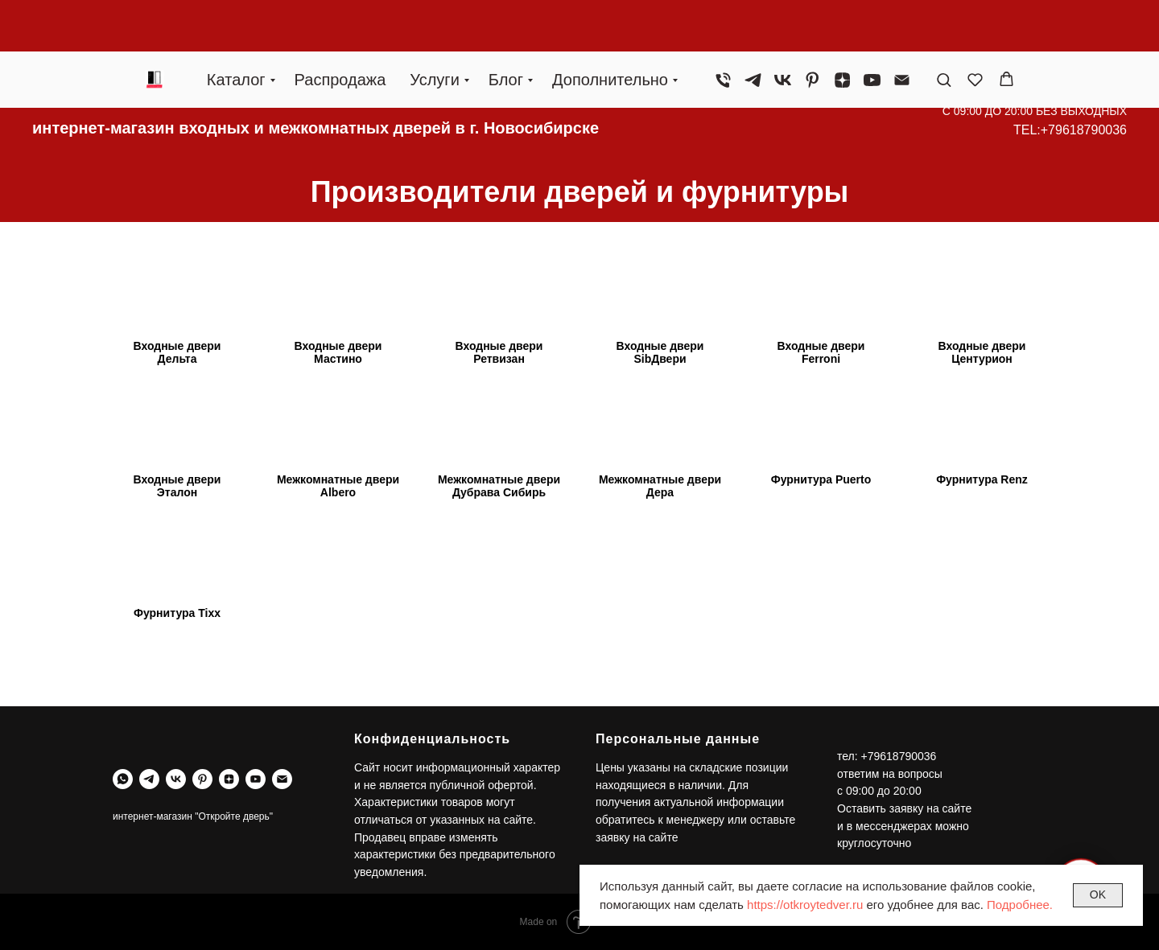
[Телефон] (723, 29)
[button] (943, 27)
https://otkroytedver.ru (805, 904)
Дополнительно (610, 28)
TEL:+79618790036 (1070, 130)
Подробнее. (1020, 904)
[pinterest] (812, 29)
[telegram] (753, 29)
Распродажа (340, 28)
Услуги (435, 28)
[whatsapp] (123, 779)
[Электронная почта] (902, 29)
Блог (506, 28)
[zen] (842, 29)
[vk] (783, 29)
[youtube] (872, 29)
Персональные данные (678, 739)
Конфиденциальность (432, 739)
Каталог (236, 28)
